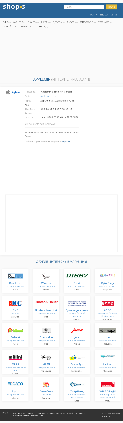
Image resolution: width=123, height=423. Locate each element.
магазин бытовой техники (77, 313)
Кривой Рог (9, 26)
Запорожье (86, 22)
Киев (5, 22)
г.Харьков (103, 22)
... (50, 26)
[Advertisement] (61, 51)
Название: (30, 91)
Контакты (115, 15)
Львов (71, 22)
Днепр (44, 22)
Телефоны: (30, 108)
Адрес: (28, 100)
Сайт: (27, 96)
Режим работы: (29, 115)
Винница (26, 26)
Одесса (57, 22)
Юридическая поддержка (110, 413)
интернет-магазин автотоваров (76, 394)
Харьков (18, 22)
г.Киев (31, 22)
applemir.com (47, 96)
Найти (111, 6)
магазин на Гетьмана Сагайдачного (107, 313)
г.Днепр (40, 26)
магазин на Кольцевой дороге (15, 367)
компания (46, 393)
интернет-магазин (15, 284)
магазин (15, 312)
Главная (94, 15)
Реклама (104, 15)
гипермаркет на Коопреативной (107, 394)
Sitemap (104, 416)
